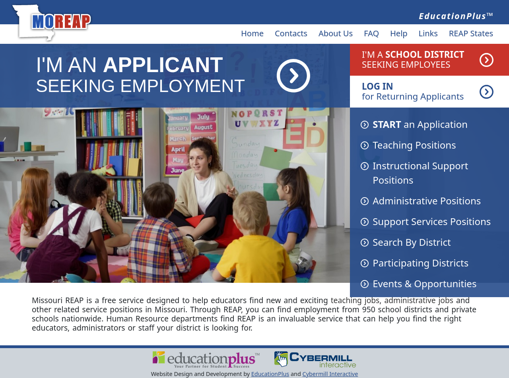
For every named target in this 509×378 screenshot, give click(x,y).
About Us (336, 33)
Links (428, 33)
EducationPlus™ (456, 16)
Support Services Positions (432, 221)
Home (252, 33)
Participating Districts (420, 262)
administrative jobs (418, 300)
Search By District (412, 242)
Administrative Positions (427, 200)
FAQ (371, 33)
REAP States (471, 33)
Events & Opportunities (424, 283)
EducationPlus (270, 374)
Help (399, 33)
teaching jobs (355, 300)
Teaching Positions (414, 144)
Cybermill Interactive (330, 374)
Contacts (291, 33)
